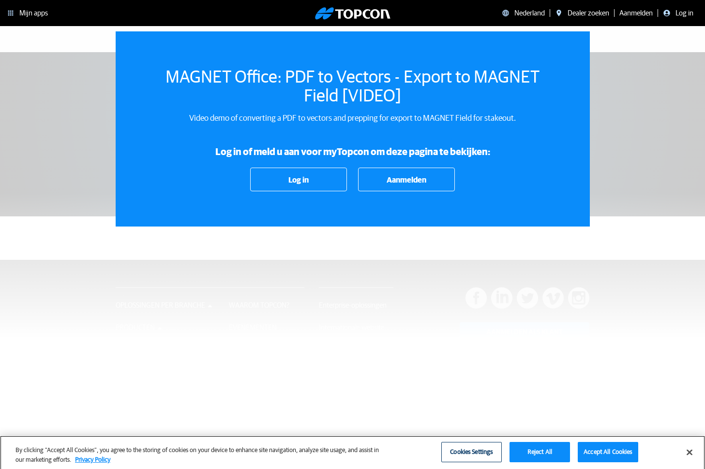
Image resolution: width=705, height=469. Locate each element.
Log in (298, 179)
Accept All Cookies (608, 455)
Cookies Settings (471, 455)
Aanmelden (406, 179)
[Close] (689, 456)
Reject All (539, 455)
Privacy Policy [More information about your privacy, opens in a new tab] (92, 463)
